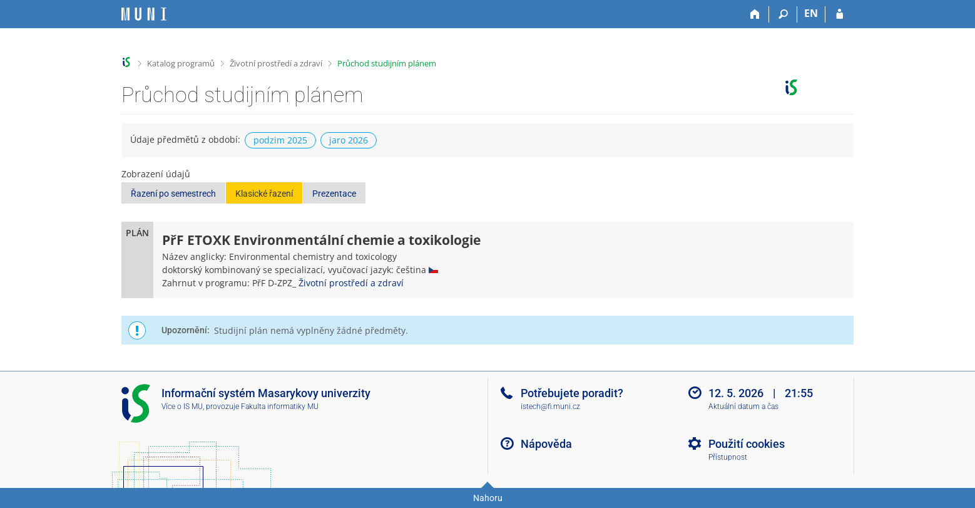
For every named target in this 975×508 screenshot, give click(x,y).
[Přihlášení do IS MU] (839, 14)
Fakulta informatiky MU (280, 406)
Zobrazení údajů (155, 174)
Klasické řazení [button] (264, 194)
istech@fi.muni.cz (550, 406)
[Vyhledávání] (783, 14)
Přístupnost (727, 457)
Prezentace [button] (334, 194)
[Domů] (755, 14)
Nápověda (546, 443)
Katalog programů (181, 63)
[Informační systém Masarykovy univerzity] (143, 14)
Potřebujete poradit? (572, 393)
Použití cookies (746, 443)
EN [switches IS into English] (811, 13)
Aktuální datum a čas (743, 406)
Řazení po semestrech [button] (173, 194)
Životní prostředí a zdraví (276, 63)
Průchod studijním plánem (386, 63)
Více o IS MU (182, 406)
